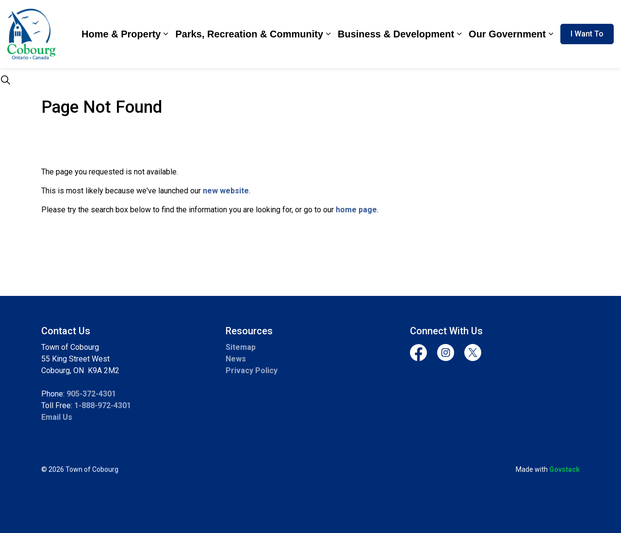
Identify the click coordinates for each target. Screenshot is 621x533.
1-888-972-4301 (102, 405)
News (236, 358)
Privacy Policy (252, 370)
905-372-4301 (91, 393)
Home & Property (121, 34)
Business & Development (396, 34)
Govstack (564, 469)
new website (226, 190)
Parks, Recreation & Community (249, 34)
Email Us (56, 417)
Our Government (507, 34)
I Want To (587, 34)
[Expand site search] (5, 80)
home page (356, 209)
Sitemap (241, 347)
